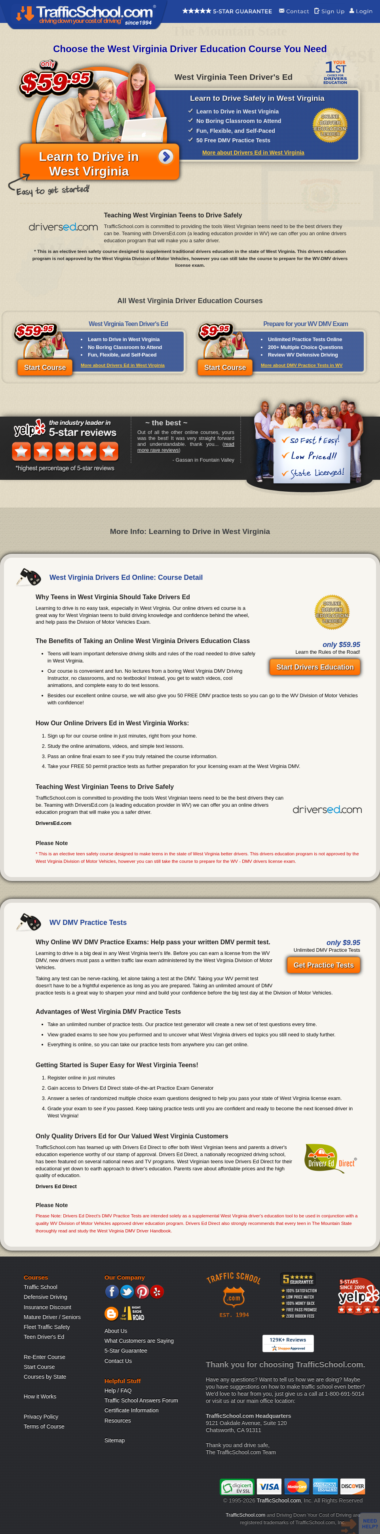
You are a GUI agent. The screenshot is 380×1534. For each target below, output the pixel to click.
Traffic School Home (83, 14)
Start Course (45, 368)
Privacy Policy (41, 1416)
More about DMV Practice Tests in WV (301, 365)
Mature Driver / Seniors (52, 1317)
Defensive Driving (45, 1297)
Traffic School (40, 1287)
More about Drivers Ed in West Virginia (253, 152)
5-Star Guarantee (125, 1350)
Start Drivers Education (315, 667)
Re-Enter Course (44, 1357)
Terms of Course (44, 1426)
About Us (115, 1331)
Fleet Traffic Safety (47, 1327)
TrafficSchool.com (279, 1500)
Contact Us (118, 1361)
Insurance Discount (47, 1307)
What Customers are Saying (139, 1341)
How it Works (40, 1396)
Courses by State (45, 1377)
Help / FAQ (117, 1390)
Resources (117, 1420)
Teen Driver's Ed (44, 1337)
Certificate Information (131, 1410)
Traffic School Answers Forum (141, 1400)
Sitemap (114, 1440)
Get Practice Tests (324, 965)
